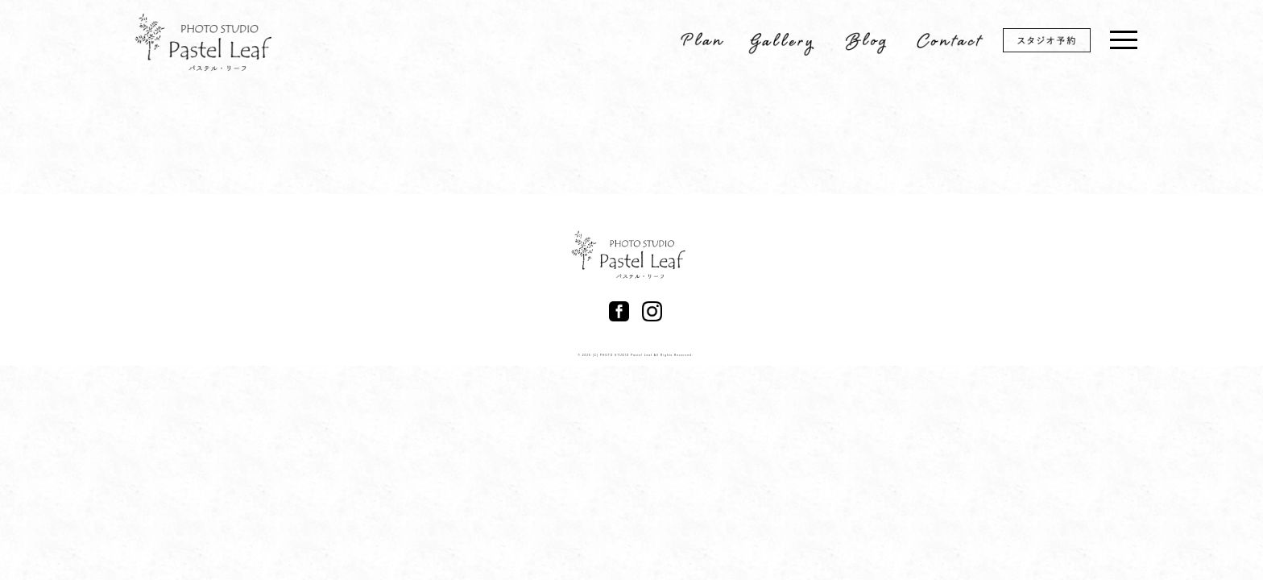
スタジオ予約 (1057, 43)
